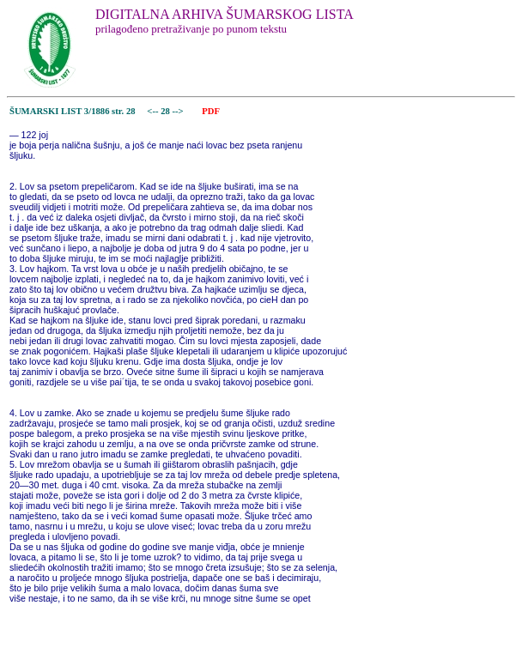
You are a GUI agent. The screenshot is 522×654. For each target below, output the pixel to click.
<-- (153, 111)
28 (166, 111)
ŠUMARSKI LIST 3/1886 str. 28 (72, 111)
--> (179, 111)
